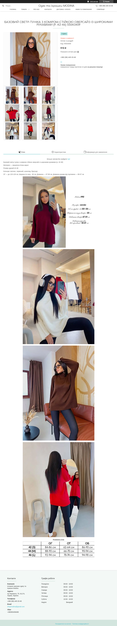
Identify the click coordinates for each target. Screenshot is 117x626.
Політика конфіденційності (80, 624)
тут (69, 159)
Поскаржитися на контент (63, 624)
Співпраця (101, 9)
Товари (24, 9)
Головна (13, 9)
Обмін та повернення (83, 9)
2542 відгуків (94, 1)
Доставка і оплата (63, 9)
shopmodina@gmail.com (16, 607)
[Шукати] (3, 5)
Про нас (36, 9)
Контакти (48, 9)
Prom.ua (68, 622)
